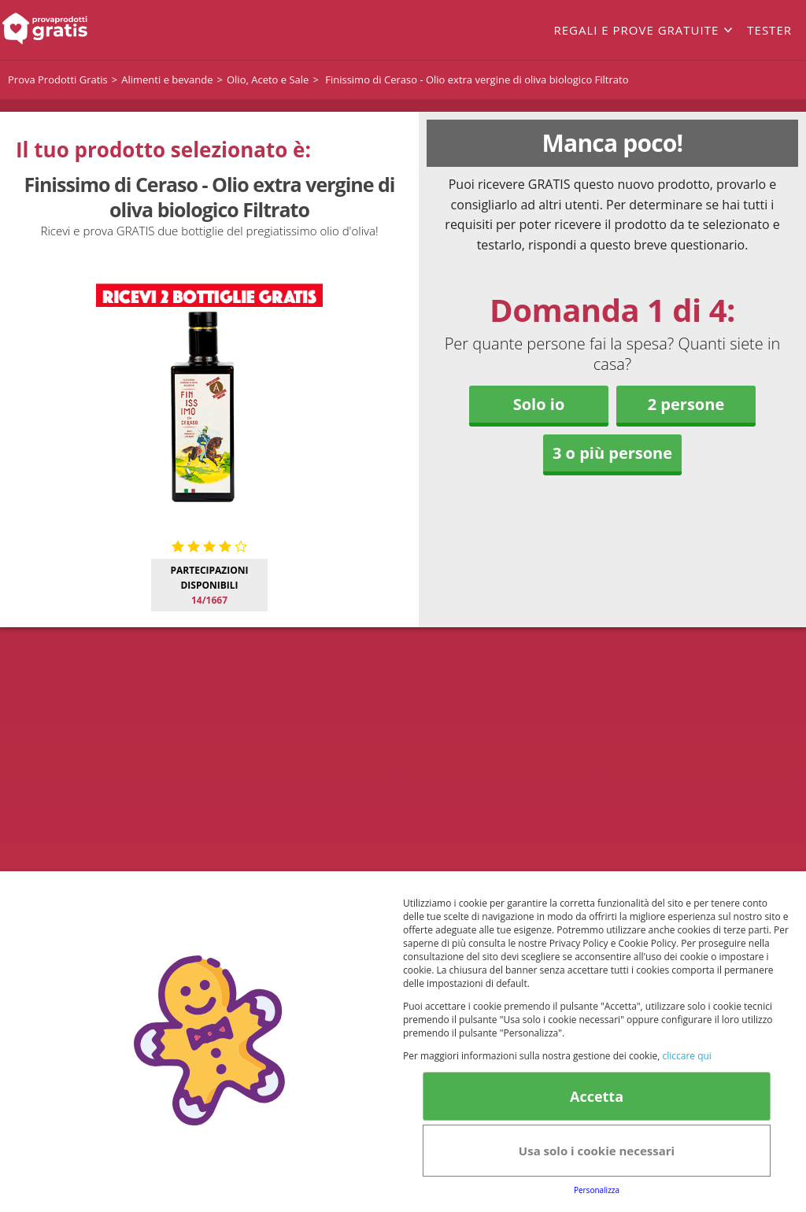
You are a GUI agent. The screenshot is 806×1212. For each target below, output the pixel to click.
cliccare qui (686, 1055)
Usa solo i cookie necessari (597, 1150)
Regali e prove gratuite (636, 30)
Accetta (596, 1096)
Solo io (539, 404)
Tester (769, 30)
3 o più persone (612, 453)
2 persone (686, 404)
